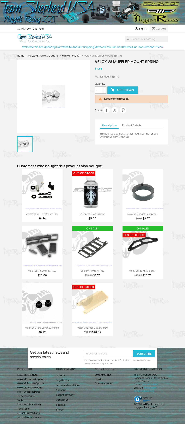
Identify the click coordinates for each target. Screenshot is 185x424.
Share (106, 110)
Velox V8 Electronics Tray (42, 270)
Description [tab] (109, 125)
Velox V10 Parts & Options (31, 379)
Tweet (114, 110)
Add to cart (122, 90)
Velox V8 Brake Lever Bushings (42, 327)
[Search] (146, 39)
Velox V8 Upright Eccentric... (142, 213)
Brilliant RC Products (28, 412)
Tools (20, 400)
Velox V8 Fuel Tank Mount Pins (42, 213)
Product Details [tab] (131, 125)
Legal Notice (63, 380)
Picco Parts (23, 408)
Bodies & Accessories (29, 417)
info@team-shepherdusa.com (145, 389)
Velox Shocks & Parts (28, 391)
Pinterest (123, 110)
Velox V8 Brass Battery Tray (92, 327)
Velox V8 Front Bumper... (142, 270)
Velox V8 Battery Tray (92, 270)
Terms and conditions (68, 385)
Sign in (98, 379)
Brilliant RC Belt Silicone (92, 213)
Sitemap (60, 404)
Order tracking (103, 374)
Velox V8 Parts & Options (30, 383)
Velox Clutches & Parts (29, 387)
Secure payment (65, 394)
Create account (104, 383)
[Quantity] (99, 90)
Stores (60, 409)
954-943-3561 (35, 28)
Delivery (60, 375)
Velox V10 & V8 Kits (27, 374)
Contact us (62, 399)
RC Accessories (26, 396)
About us (61, 389)
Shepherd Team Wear (29, 404)
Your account (105, 369)
